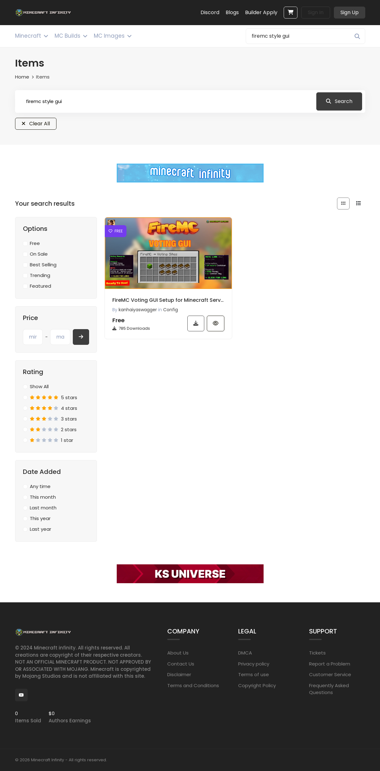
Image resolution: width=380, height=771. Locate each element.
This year (40, 518)
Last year (40, 529)
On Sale (39, 254)
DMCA (245, 652)
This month (43, 497)
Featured (40, 286)
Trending (40, 275)
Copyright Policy (257, 685)
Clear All (36, 123)
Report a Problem (329, 663)
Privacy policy (253, 663)
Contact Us (180, 663)
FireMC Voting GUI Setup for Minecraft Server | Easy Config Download (168, 300)
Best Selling (43, 264)
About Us (178, 652)
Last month (43, 507)
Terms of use (253, 674)
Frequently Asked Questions (329, 689)
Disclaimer (179, 674)
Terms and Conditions (193, 685)
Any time (40, 486)
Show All (39, 386)
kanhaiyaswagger (138, 310)
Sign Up (349, 12)
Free (35, 243)
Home (22, 76)
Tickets (317, 652)
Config (170, 310)
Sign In (316, 12)
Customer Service (330, 674)
